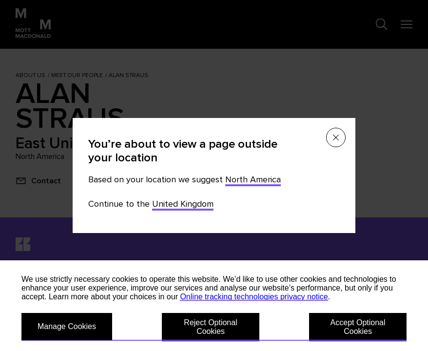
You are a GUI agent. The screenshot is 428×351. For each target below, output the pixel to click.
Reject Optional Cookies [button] (210, 326)
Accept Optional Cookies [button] (358, 326)
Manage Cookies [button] (67, 326)
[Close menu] (336, 137)
